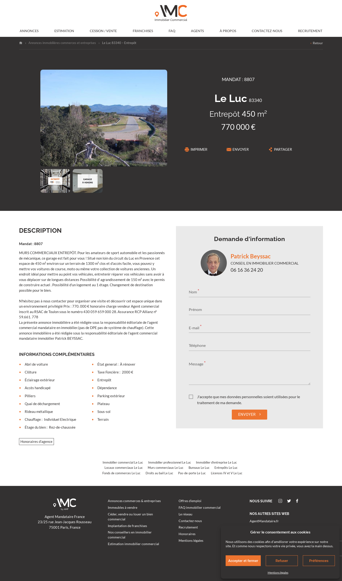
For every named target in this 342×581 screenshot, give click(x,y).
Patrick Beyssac (251, 256)
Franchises (143, 31)
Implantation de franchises (127, 526)
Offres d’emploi (190, 501)
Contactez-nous (267, 31)
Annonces (29, 31)
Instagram (280, 501)
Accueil (21, 43)
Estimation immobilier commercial (133, 544)
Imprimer (196, 149)
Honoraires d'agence (36, 442)
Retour (316, 43)
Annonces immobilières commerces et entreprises (62, 42)
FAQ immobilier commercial (200, 507)
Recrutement (310, 31)
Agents (197, 31)
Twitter (289, 501)
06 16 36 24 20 (247, 270)
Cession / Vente (103, 31)
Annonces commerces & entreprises (134, 501)
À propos (228, 31)
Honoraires (187, 534)
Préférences (318, 561)
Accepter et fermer (243, 561)
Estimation (64, 31)
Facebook (297, 501)
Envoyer (238, 149)
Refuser (282, 561)
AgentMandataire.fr (264, 521)
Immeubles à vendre (122, 507)
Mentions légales (278, 572)
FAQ (172, 31)
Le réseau (185, 514)
